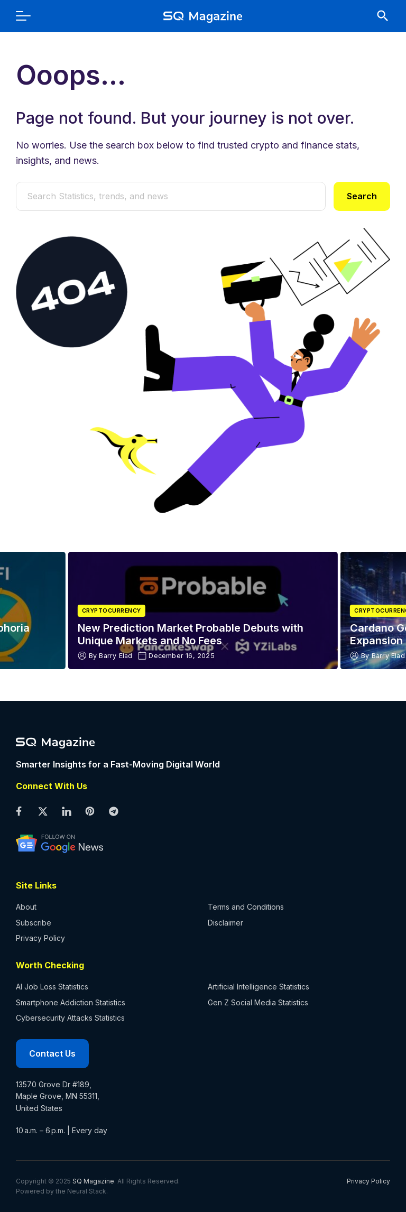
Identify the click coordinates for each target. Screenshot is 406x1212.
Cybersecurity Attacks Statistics (70, 1017)
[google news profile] (195, 843)
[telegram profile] (114, 812)
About (26, 906)
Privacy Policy (40, 937)
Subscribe (33, 922)
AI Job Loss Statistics (52, 986)
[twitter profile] (42, 812)
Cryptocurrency (111, 610)
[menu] (28, 15)
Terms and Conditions (246, 906)
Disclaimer (225, 922)
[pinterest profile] (90, 812)
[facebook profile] (19, 812)
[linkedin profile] (66, 812)
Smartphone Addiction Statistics (70, 1002)
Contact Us (52, 1053)
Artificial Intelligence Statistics (258, 986)
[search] (377, 15)
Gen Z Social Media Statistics (258, 1002)
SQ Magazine (93, 1181)
